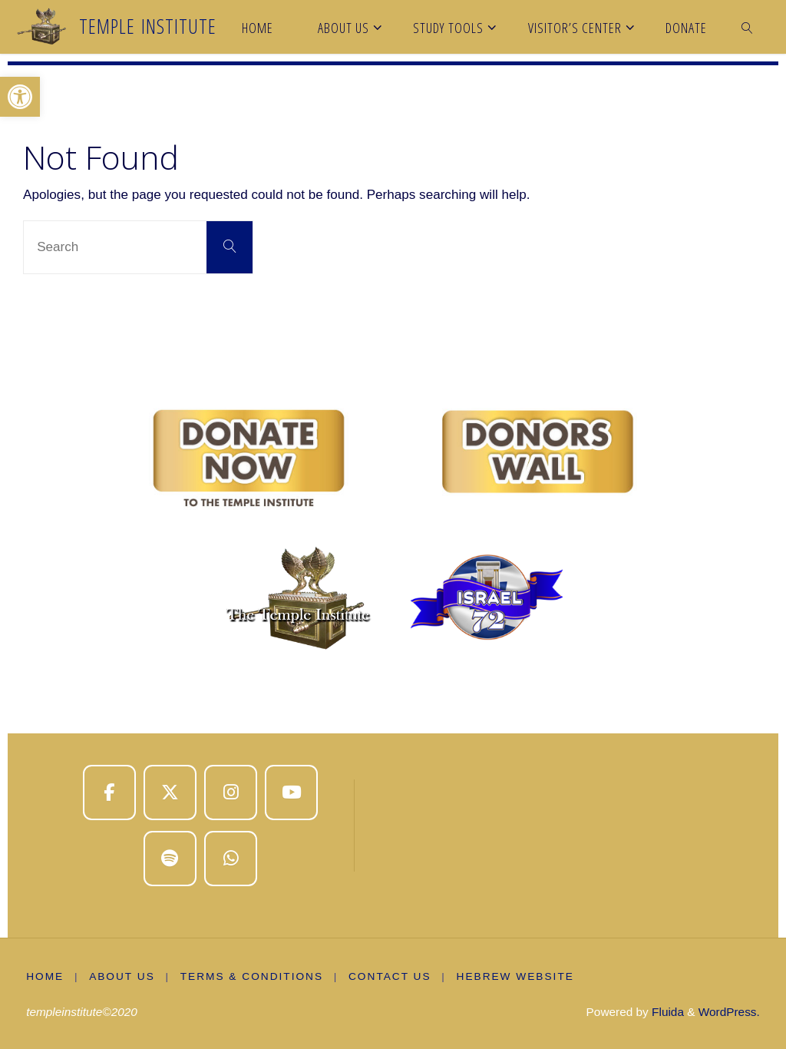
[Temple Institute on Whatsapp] (230, 858)
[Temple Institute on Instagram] (230, 792)
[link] (748, 27)
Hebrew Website (515, 976)
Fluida (666, 1011)
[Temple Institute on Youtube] (291, 792)
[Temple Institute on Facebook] (109, 792)
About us (122, 976)
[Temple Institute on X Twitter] (170, 792)
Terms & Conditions (251, 976)
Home (45, 976)
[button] (20, 97)
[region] (393, 526)
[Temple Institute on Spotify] (170, 858)
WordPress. (729, 1011)
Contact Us (389, 976)
